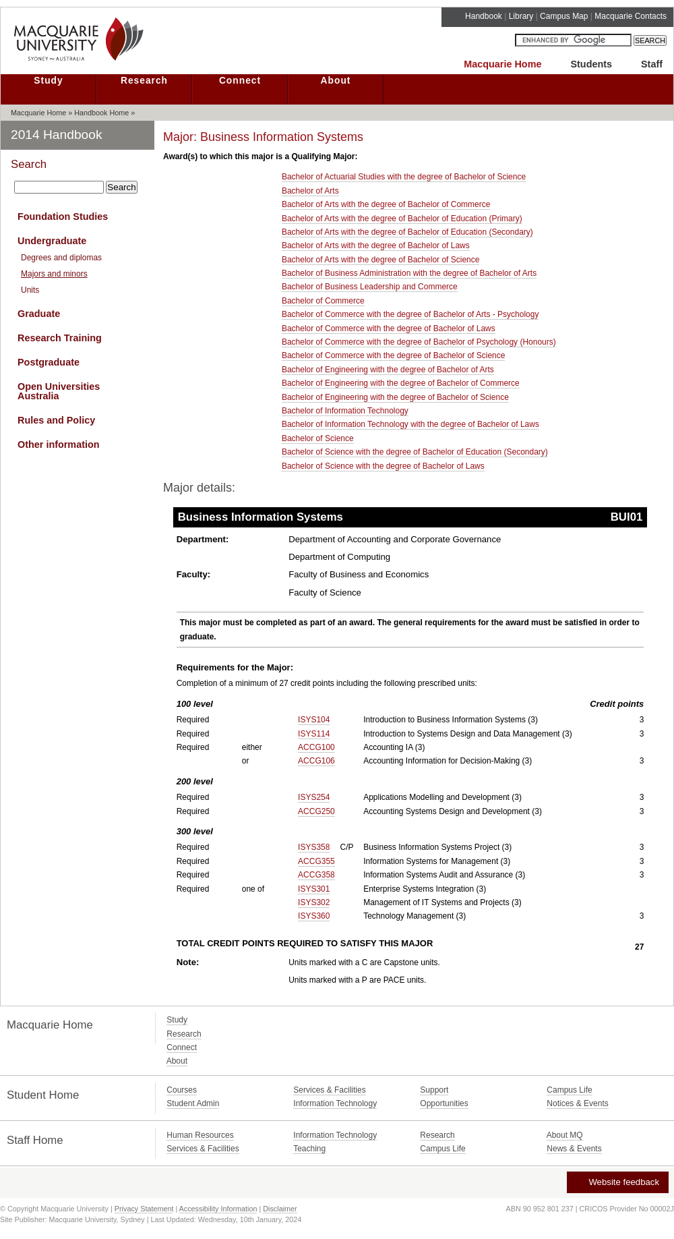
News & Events (574, 1148)
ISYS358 (314, 847)
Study (48, 81)
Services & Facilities (329, 1090)
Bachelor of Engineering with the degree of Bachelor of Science (395, 397)
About (336, 81)
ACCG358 (316, 875)
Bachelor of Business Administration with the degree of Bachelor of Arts (409, 273)
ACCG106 (316, 761)
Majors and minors (54, 274)
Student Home (43, 1095)
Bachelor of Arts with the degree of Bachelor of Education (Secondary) (407, 232)
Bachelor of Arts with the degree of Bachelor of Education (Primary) (402, 218)
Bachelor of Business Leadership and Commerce (370, 286)
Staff (652, 64)
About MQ (565, 1135)
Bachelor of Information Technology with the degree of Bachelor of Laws (410, 424)
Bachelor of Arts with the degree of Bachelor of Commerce (386, 204)
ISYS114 (314, 734)
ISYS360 (314, 916)
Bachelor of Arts (310, 191)
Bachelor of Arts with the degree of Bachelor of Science (381, 259)
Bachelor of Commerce (323, 301)
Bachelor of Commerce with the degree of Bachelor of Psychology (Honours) (419, 342)
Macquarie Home (502, 64)
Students (591, 64)
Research (144, 81)
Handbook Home (101, 113)
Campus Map (564, 16)
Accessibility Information (218, 1209)
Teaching (309, 1148)
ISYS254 (314, 797)
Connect (240, 81)
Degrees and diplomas (61, 257)
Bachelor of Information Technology (345, 410)
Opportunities (444, 1103)
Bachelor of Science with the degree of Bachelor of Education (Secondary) (415, 452)
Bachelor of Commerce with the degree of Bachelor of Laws (388, 328)
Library (521, 16)
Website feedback (617, 1182)
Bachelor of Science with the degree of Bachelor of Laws (383, 466)
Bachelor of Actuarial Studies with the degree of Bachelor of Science (404, 176)
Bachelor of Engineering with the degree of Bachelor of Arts (388, 369)
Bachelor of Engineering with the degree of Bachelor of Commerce (401, 383)
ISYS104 (314, 719)
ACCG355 (316, 861)
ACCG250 (316, 811)
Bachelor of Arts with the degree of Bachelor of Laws (376, 245)
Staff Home (35, 1140)
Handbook (483, 16)
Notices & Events (577, 1103)
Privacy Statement (144, 1209)
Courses (181, 1090)
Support (434, 1090)
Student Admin (192, 1103)
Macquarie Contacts (630, 16)
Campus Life (569, 1090)
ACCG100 (316, 747)
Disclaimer (280, 1209)
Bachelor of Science (318, 438)
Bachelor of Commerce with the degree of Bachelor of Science (394, 355)
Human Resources (199, 1135)
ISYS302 (314, 902)
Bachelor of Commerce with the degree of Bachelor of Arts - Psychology (410, 314)
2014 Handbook (56, 134)
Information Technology (335, 1103)
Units (30, 290)
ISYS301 (314, 889)
